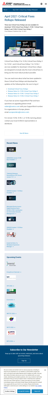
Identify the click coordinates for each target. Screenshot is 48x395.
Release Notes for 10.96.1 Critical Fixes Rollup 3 (23, 93)
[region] (24, 381)
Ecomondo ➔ (11, 299)
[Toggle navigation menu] (46, 3)
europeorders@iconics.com (19, 112)
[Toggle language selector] (41, 3)
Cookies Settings (9, 391)
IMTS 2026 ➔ (11, 341)
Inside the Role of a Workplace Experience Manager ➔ (13, 244)
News (10, 10)
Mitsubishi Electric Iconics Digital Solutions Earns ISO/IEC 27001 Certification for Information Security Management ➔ (14, 210)
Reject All (37, 391)
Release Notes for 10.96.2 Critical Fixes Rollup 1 (23, 96)
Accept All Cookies (23, 391)
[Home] (19, 3)
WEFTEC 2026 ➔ (11, 313)
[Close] (45, 370)
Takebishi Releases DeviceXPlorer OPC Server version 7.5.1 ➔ (14, 175)
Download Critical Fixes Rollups (18, 89)
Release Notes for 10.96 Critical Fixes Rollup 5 (23, 91)
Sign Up (24, 361)
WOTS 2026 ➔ (11, 327)
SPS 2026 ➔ (10, 286)
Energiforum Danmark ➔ (14, 272)
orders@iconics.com (12, 106)
